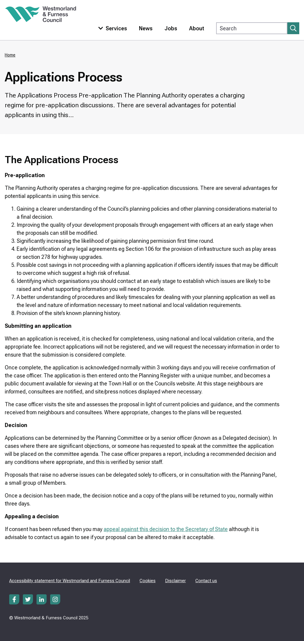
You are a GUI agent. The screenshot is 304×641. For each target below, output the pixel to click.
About (196, 28)
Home (10, 55)
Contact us (206, 580)
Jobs (170, 28)
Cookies (148, 580)
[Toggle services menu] (111, 28)
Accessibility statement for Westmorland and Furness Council (69, 580)
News (146, 28)
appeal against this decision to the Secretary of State (166, 529)
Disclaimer (175, 580)
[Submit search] (293, 28)
